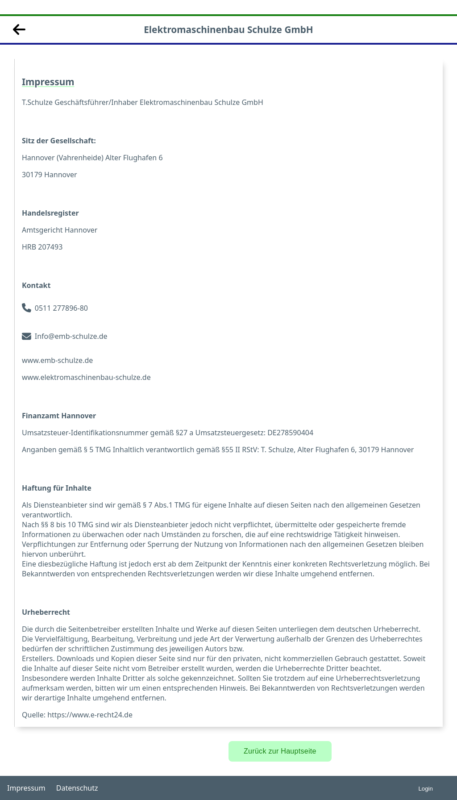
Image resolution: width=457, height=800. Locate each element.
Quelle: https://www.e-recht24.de (77, 715)
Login (425, 788)
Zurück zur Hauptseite (280, 751)
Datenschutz (77, 788)
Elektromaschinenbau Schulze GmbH (228, 29)
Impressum (26, 788)
